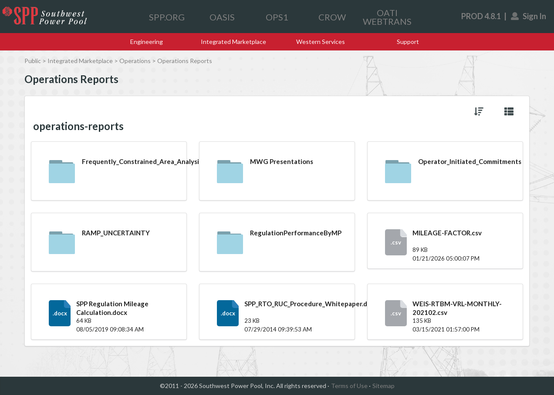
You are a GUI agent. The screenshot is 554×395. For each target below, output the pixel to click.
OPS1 (277, 17)
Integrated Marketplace (233, 41)
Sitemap (383, 385)
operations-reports (78, 126)
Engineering (146, 41)
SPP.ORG (167, 17)
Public (32, 60)
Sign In (529, 16)
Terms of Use (349, 385)
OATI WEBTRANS (387, 17)
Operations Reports (184, 60)
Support (408, 41)
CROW (332, 17)
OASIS (222, 17)
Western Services (320, 41)
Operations (135, 60)
